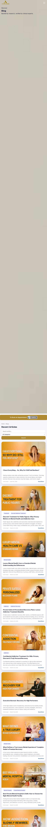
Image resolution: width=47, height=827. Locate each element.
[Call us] (32, 417)
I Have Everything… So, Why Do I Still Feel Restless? (21, 470)
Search (23, 438)
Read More (41, 481)
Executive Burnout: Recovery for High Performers (20, 700)
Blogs (7, 423)
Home (3, 423)
